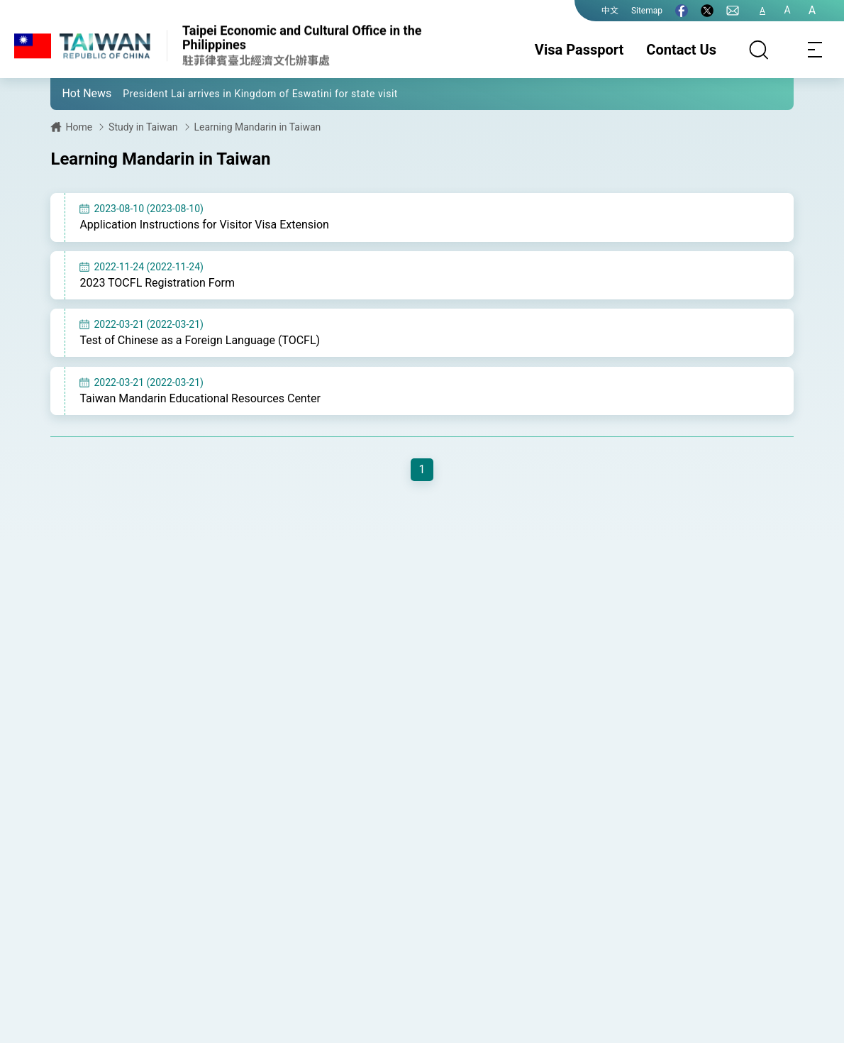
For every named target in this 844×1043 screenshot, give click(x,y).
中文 (609, 11)
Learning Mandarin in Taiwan (257, 127)
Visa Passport (579, 49)
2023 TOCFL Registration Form (157, 282)
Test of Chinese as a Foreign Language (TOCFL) (199, 341)
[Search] (759, 49)
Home (78, 127)
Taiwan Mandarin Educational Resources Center (199, 399)
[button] (71, 93)
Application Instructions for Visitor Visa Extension (204, 224)
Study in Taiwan (143, 127)
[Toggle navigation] (815, 49)
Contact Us (681, 49)
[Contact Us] (732, 10)
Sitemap (646, 11)
